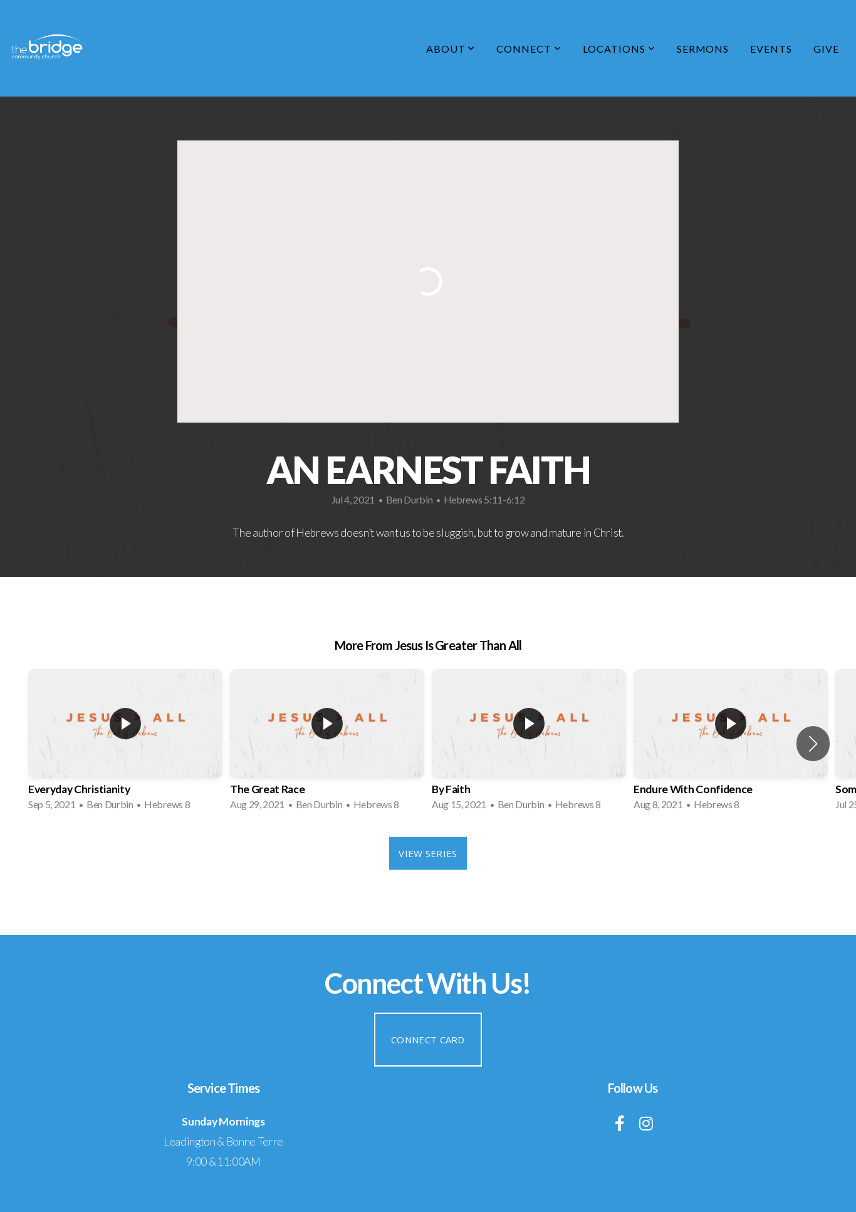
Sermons (703, 49)
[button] (813, 743)
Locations (619, 49)
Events (771, 49)
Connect (528, 49)
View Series (428, 853)
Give (826, 49)
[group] (125, 743)
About (451, 49)
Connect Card (428, 1039)
